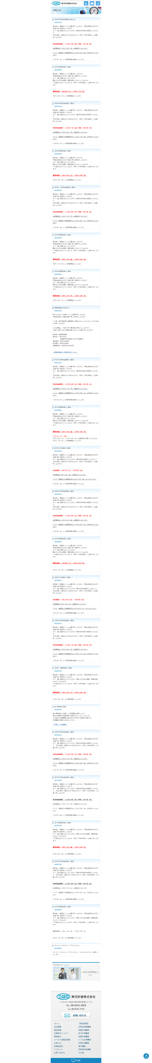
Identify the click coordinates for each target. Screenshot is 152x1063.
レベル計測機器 (84, 1040)
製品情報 (57, 1030)
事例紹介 (57, 1037)
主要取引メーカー (61, 1033)
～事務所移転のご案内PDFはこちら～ (65, 352)
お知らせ (57, 1043)
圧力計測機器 (83, 1033)
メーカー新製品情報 (62, 1040)
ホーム (57, 1024)
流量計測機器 (83, 1030)
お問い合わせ (59, 1053)
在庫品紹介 (58, 1046)
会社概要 (57, 1027)
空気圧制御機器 (84, 1027)
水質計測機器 (83, 1043)
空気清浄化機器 (84, 1049)
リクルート (58, 1049)
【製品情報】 (83, 1024)
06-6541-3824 (76, 1005)
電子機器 (82, 1046)
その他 (81, 1053)
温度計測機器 (83, 1037)
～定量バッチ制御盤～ (60, 724)
